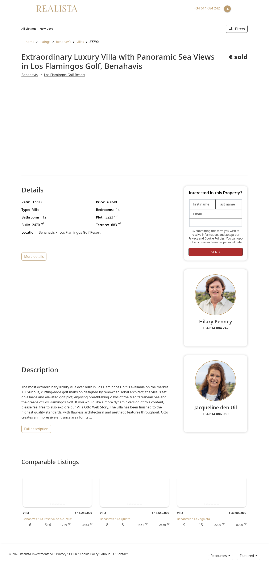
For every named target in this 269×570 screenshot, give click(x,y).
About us (107, 554)
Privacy (193, 238)
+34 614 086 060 (215, 414)
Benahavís (63, 41)
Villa (26, 513)
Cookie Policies (215, 238)
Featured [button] (247, 555)
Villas (80, 41)
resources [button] (219, 555)
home (27, 41)
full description (36, 429)
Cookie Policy (89, 554)
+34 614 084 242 (215, 328)
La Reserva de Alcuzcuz (56, 519)
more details (34, 256)
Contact (122, 554)
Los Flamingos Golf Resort (64, 74)
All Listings (28, 28)
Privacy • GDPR (66, 554)
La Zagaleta (202, 519)
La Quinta (123, 519)
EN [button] (227, 9)
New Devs (46, 28)
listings (45, 41)
